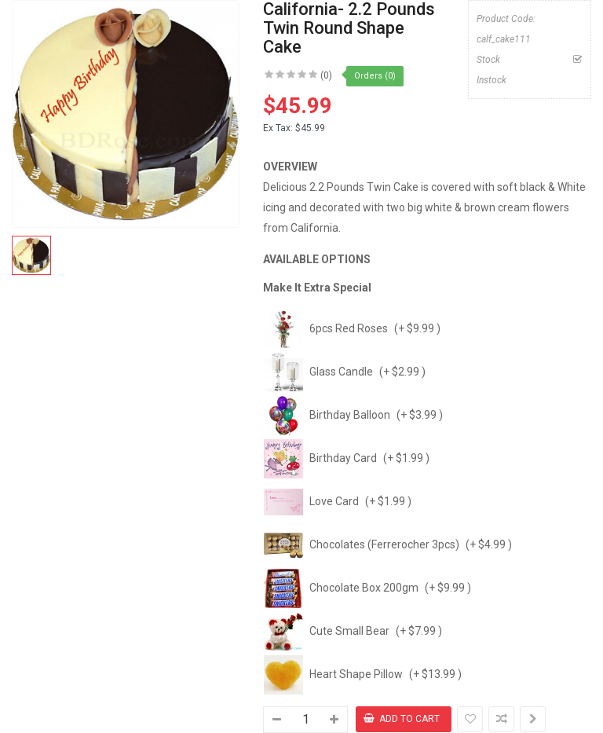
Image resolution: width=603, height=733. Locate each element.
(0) (326, 75)
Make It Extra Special (317, 287)
